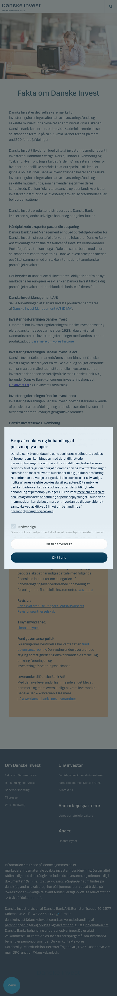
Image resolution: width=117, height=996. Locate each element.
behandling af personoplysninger (63, 497)
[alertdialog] (58, 498)
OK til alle (59, 558)
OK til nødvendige (59, 544)
